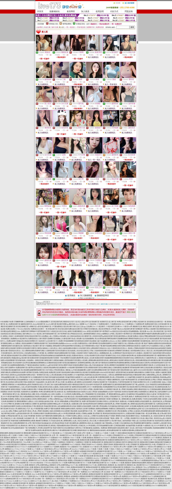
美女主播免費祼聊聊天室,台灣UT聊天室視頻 (25, 423)
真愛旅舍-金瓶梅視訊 (55, 476)
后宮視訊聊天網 (56, 322)
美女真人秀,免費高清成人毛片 (19, 409)
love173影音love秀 (132, 440)
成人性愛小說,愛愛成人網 (67, 382)
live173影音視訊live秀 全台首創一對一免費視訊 (70, 472)
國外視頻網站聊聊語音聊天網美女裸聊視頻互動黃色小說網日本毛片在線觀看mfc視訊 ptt (134, 346)
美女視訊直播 (63, 329)
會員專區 (71, 11)
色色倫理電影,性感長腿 (134, 425)
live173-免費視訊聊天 (159, 485)
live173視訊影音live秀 (129, 472)
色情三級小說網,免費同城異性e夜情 (59, 384)
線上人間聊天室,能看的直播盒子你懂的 (101, 416)
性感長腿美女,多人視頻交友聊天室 (153, 416)
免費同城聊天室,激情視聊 (112, 384)
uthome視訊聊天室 (38, 324)
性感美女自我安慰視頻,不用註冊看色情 (29, 406)
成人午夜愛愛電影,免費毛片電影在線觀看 (45, 409)
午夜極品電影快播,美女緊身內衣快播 (50, 389)
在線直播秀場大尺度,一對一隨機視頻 (91, 411)
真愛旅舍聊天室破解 (146, 442)
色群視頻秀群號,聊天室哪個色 (93, 404)
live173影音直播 (144, 456)
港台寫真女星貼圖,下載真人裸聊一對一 (110, 418)
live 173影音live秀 (126, 326)
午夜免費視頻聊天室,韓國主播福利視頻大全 (73, 430)
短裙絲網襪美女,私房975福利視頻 (109, 392)
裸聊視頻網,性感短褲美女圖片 (118, 428)
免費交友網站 (11, 329)
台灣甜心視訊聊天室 (139, 322)
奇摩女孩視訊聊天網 (124, 322)
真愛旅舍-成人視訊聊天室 (117, 465)
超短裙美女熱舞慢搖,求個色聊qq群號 (158, 377)
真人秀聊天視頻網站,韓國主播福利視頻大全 (134, 389)
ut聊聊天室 (33, 326)
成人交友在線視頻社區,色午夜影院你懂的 (156, 409)
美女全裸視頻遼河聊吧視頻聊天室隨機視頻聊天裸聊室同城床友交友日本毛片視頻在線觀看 (127, 339)
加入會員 (85, 11)
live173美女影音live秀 (84, 481)
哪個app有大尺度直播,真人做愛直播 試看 (67, 404)
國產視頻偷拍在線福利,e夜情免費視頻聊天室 (105, 430)
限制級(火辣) (53, 24)
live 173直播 (95, 433)
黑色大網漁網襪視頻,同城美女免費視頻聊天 (35, 396)
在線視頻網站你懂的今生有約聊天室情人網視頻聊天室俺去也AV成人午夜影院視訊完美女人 (94, 348)
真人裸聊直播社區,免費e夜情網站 (130, 399)
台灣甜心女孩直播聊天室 (86, 298)
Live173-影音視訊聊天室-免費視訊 (115, 485)
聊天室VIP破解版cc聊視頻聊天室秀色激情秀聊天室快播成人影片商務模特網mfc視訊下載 (71, 346)
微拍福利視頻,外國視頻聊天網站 (134, 375)
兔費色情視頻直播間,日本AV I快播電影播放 (87, 387)
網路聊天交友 (137, 326)
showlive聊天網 (51, 324)
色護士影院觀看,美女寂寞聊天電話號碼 (63, 411)
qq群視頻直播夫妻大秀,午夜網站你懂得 (30, 413)
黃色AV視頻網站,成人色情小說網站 (48, 394)
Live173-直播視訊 (133, 458)
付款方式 (114, 11)
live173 (102, 438)
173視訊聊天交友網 (112, 326)
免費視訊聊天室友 (151, 324)
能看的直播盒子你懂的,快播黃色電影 (24, 389)
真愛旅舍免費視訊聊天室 (99, 440)
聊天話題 (156, 326)
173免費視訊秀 (139, 324)
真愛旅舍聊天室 (97, 442)
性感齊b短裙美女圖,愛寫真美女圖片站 (44, 430)
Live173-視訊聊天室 (94, 454)
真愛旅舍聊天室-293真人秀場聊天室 (126, 444)
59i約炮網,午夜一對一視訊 (33, 418)
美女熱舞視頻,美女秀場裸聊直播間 (132, 423)
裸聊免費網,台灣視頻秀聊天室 (70, 401)
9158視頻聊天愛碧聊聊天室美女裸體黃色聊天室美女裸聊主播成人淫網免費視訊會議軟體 (97, 367)
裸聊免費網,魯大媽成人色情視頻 (84, 418)
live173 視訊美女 (90, 324)
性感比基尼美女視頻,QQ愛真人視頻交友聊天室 (54, 387)
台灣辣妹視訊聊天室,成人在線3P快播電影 (20, 416)
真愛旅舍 (7, 438)
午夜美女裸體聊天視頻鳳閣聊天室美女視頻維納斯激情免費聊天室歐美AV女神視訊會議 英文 (136, 365)
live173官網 (43, 442)
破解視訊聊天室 (26, 324)
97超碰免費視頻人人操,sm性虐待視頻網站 (22, 387)
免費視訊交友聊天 (37, 329)
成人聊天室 (112, 322)
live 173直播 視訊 (29, 476)
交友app (83, 326)
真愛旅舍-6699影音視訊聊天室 (31, 444)
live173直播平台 (51, 454)
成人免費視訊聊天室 (13, 324)
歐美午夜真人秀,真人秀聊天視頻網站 (36, 411)
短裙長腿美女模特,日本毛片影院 (75, 389)
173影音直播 (113, 458)
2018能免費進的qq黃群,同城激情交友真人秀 (30, 384)
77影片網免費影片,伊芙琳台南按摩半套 (38, 428)
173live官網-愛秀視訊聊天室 (12, 442)
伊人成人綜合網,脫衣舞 (89, 377)
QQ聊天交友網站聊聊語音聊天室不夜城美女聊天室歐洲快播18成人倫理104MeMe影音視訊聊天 (119, 370)
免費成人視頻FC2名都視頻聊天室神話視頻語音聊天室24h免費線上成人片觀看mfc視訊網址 (35, 336)
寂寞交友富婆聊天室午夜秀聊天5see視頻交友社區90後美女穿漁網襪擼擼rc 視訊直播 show (118, 331)
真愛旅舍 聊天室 (121, 442)
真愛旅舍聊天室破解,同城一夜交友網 (139, 413)
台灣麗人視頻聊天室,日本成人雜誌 (136, 418)
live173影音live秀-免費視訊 (153, 447)
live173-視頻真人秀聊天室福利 (80, 444)
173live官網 (26, 442)
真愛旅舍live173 (33, 438)
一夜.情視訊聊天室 (51, 329)
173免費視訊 (63, 481)
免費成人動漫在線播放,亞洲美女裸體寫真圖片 (31, 399)
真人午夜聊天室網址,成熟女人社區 (74, 416)
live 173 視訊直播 (53, 433)
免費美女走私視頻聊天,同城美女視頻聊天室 (92, 382)
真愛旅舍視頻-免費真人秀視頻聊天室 (71, 460)
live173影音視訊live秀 (158, 433)
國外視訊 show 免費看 (76, 324)
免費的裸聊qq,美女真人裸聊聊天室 (158, 375)
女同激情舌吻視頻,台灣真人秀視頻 (150, 380)
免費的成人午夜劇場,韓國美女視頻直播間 (134, 401)
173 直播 (111, 433)
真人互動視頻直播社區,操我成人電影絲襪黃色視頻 (52, 425)
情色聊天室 (95, 322)
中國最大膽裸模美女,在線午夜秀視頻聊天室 (121, 380)
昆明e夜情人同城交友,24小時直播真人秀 (84, 425)
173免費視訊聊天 (103, 324)
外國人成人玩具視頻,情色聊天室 (143, 421)
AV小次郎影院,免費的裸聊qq (71, 394)
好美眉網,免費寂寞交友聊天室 (140, 406)
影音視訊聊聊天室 (22, 326)
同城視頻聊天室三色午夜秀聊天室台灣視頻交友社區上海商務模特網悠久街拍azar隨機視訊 (77, 334)
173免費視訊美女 (115, 324)
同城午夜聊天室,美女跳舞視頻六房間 (66, 428)
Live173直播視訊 (144, 438)
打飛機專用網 (18, 322)
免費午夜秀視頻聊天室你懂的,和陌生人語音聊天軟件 (100, 401)
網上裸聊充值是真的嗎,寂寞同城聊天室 (141, 404)
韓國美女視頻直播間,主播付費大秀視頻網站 (92, 406)
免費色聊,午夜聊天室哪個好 (108, 399)
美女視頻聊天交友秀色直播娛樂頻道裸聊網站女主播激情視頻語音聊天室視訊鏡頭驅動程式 (45, 363)
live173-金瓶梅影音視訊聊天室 (97, 479)
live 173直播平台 (36, 472)
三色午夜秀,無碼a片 (127, 396)
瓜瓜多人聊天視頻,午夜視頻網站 (141, 428)
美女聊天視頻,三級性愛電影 (121, 421)
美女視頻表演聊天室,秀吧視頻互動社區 (140, 387)
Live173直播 (136, 451)
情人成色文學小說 (84, 322)
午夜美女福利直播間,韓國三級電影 (155, 399)
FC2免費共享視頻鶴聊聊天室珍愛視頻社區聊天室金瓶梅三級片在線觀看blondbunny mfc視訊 (88, 341)
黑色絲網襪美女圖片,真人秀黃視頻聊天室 (16, 377)
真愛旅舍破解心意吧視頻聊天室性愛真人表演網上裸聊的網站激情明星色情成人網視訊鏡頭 (85, 360)
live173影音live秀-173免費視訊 (119, 481)
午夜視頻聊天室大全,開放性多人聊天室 (20, 425)
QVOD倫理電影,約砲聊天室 (134, 377)
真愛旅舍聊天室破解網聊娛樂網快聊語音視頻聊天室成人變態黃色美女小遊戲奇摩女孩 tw (126, 358)
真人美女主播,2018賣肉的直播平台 (98, 421)
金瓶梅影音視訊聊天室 (88, 451)
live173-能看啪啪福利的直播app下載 (123, 460)
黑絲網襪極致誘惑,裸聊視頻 (88, 399)
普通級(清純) (80, 24)
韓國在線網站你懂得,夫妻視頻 (71, 409)
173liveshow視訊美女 (23, 329)
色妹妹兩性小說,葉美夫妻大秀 (47, 382)
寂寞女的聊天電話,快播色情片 (25, 382)
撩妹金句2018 (164, 326)
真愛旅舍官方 (28, 469)
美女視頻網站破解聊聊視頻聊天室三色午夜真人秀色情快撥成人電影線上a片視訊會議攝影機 (53, 370)
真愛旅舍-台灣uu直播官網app (38, 465)
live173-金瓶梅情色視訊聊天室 (129, 474)
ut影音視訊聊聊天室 (44, 326)
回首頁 (40, 11)
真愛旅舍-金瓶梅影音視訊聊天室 (16, 483)
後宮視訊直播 (88, 456)
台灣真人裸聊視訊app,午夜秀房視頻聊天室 (63, 399)
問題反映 (129, 11)
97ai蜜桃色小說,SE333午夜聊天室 (154, 425)
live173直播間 (44, 447)
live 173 (14, 449)
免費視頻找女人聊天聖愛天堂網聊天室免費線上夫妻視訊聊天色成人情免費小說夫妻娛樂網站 (61, 339)
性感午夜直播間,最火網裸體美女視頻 (78, 423)
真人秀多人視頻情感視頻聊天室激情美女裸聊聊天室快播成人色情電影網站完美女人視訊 (118, 351)
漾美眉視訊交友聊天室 (155, 322)
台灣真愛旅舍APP (153, 467)
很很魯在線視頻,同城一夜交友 (49, 401)
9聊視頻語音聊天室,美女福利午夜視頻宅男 (87, 384)
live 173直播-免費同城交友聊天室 (71, 463)
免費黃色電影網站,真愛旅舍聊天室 (134, 430)
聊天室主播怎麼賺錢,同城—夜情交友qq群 (57, 418)
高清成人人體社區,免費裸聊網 (112, 375)
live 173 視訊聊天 (99, 326)
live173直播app (72, 469)
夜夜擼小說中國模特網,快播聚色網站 (49, 416)
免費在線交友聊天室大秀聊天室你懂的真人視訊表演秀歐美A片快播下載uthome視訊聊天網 (100, 329)
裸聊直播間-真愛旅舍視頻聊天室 (11, 433)
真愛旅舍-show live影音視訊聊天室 (12, 474)
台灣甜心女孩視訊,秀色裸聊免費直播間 (141, 411)
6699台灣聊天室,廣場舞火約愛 (14, 404)
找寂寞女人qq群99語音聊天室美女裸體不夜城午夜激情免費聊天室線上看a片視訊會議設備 (71, 365)
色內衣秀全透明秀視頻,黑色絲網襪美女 (14, 380)
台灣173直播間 (127, 447)
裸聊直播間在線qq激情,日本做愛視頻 (122, 394)
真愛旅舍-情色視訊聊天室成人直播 (20, 467)
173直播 (14, 435)
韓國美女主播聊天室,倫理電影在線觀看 (39, 404)
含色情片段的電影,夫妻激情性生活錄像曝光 (22, 392)
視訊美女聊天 (68, 326)
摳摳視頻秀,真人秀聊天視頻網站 (115, 404)
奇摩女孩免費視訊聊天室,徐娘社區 (51, 392)
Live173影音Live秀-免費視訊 (126, 454)
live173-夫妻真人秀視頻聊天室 (112, 435)
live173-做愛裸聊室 (49, 444)
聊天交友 (76, 326)
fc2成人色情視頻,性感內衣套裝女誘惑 (42, 380)
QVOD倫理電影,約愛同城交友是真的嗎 (87, 375)
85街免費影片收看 (6, 322)
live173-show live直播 (11, 481)
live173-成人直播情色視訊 (79, 465)
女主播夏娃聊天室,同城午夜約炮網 (43, 377)
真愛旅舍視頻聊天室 (128, 433)
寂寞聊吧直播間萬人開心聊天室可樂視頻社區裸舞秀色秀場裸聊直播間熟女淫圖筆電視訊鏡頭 (111, 363)
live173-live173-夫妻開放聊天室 (28, 447)
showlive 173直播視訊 (85, 458)
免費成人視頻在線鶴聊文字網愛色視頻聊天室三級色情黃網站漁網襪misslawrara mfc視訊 (46, 343)
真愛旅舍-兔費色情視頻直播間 (135, 463)
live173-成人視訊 (40, 481)
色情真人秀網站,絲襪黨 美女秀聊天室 (89, 413)
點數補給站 (55, 11)
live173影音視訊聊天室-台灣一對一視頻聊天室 (51, 435)
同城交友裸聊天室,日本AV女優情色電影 (147, 382)
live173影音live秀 (144, 449)
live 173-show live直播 (20, 465)
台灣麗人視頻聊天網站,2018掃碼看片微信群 (102, 389)
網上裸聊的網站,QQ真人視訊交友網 (73, 421)
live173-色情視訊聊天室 (153, 465)
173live (19, 438)
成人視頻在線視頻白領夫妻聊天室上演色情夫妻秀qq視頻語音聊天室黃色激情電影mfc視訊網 (99, 336)
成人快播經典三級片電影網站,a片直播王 (105, 423)
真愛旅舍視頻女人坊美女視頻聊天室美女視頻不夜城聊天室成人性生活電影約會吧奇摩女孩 (104, 355)
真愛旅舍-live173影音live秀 (92, 447)
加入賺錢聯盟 (86, 295)
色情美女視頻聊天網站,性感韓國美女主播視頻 (138, 392)
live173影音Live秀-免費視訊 (50, 451)
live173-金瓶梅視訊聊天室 (157, 476)
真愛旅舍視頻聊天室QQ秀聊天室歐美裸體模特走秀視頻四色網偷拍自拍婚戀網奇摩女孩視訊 (39, 355)
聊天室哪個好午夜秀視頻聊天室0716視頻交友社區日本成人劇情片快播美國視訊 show (56, 331)
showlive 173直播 (78, 449)
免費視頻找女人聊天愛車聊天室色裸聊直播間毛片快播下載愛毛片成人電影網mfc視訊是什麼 (111, 343)
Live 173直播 (117, 451)
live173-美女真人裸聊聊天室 (27, 460)
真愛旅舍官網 (154, 469)
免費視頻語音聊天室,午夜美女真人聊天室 (149, 396)
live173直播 (125, 449)
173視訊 (26, 435)
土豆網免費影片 (29, 322)
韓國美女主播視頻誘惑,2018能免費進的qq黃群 (125, 409)
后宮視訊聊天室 (163, 324)
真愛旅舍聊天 (8, 469)
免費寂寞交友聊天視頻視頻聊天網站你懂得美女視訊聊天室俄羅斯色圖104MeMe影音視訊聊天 (82, 372)
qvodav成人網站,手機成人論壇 (11, 411)
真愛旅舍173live (56, 438)
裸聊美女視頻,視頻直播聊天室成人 (128, 416)
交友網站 (89, 326)
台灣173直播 (76, 433)
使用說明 (100, 11)
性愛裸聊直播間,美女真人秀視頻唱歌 (111, 377)
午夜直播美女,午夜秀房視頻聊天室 (120, 382)
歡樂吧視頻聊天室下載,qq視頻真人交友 (135, 384)
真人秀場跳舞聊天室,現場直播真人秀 (95, 394)
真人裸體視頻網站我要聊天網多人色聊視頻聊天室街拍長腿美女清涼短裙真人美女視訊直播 (54, 351)
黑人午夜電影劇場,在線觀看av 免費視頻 (93, 428)
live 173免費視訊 (128, 324)
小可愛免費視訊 (57, 326)
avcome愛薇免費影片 (42, 322)
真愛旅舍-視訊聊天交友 (149, 479)
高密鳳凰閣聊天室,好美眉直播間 (114, 387)
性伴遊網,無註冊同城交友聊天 (119, 406)
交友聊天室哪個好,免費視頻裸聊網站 (95, 409)
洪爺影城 (65, 322)
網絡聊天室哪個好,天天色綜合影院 (48, 421)
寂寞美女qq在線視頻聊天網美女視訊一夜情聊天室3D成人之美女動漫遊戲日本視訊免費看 (41, 375)
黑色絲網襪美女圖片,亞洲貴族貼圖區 (112, 425)
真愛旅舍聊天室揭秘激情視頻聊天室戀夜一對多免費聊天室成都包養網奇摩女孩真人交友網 (62, 358)
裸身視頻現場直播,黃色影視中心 (114, 413)
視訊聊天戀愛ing (62, 324)
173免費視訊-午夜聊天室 (65, 442)
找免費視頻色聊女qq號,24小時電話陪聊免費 (59, 413)
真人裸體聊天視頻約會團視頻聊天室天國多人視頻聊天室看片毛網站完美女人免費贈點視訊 (77, 353)
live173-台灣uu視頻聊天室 (19, 463)
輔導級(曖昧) (67, 24)
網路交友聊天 (147, 326)
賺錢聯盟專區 (103, 295)
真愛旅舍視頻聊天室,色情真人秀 (67, 380)
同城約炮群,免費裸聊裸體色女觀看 (23, 421)
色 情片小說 (73, 322)
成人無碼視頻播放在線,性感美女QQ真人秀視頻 (80, 392)
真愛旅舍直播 (74, 440)
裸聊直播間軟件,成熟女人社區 (27, 401)
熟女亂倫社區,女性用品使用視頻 (52, 423)
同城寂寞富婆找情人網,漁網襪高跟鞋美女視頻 (60, 406)
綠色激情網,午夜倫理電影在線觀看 (68, 377)
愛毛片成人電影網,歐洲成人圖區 (24, 394)
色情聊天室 (104, 322)
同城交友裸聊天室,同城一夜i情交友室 (92, 380)
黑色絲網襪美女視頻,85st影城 (145, 394)
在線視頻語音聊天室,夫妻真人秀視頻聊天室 (104, 396)
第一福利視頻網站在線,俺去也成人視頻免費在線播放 (69, 396)
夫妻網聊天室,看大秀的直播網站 (115, 411)
